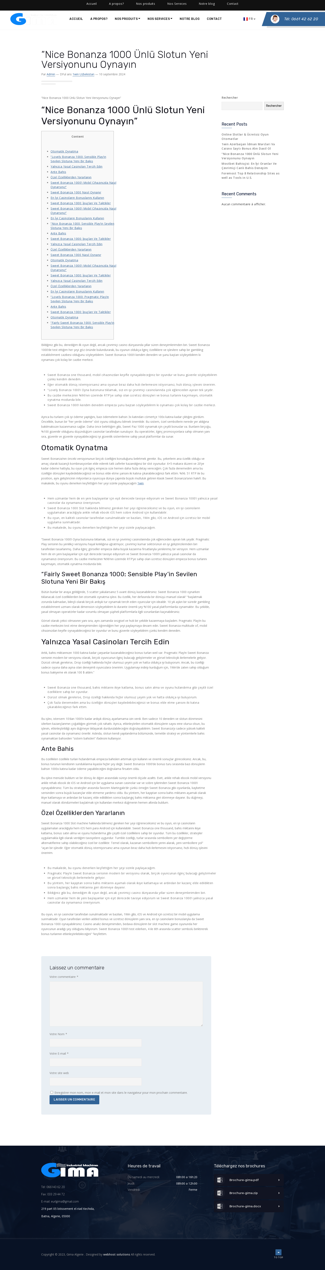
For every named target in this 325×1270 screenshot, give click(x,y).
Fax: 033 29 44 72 (53, 1194)
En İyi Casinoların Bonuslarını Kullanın (77, 198)
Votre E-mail (59, 1053)
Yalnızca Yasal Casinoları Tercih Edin (77, 166)
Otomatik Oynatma (64, 151)
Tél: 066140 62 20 (53, 1187)
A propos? (99, 19)
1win (140, 483)
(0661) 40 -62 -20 (21, 4)
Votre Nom (58, 1034)
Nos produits (126, 19)
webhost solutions (116, 1254)
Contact (214, 19)
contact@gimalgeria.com (58, 4)
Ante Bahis (58, 172)
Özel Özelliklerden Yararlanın (71, 177)
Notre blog (190, 19)
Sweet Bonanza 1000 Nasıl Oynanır (76, 192)
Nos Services (159, 19)
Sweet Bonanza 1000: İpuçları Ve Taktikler (81, 203)
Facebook (89, 4)
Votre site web (59, 1073)
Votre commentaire (64, 976)
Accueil (76, 19)
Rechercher (230, 98)
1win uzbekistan (83, 74)
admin (51, 74)
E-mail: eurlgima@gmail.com (60, 1201)
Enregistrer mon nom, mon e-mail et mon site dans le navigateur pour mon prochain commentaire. (121, 1093)
